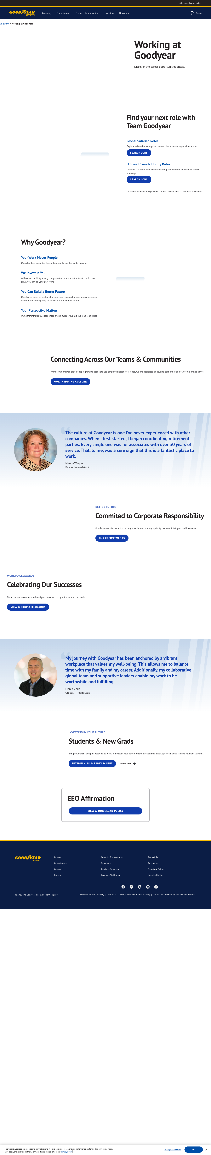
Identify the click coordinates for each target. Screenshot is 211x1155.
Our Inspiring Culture (149, 463)
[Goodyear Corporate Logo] (22, 13)
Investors (109, 13)
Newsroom (124, 13)
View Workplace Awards (28, 786)
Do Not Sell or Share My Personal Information (174, 1140)
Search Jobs (139, 166)
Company (46, 13)
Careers (57, 1115)
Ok (193, 1149)
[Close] (206, 1149)
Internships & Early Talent (153, 987)
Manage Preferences (173, 1149)
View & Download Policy (105, 1056)
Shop (199, 12)
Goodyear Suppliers (110, 1115)
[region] (105, 1150)
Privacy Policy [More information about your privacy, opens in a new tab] (66, 1152)
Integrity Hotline (155, 1121)
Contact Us (153, 1103)
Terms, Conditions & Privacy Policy (134, 1140)
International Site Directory (92, 1140)
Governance (153, 1109)
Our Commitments (146, 669)
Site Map (112, 1140)
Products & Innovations (87, 13)
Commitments (63, 13)
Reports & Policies (156, 1115)
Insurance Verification (110, 1121)
